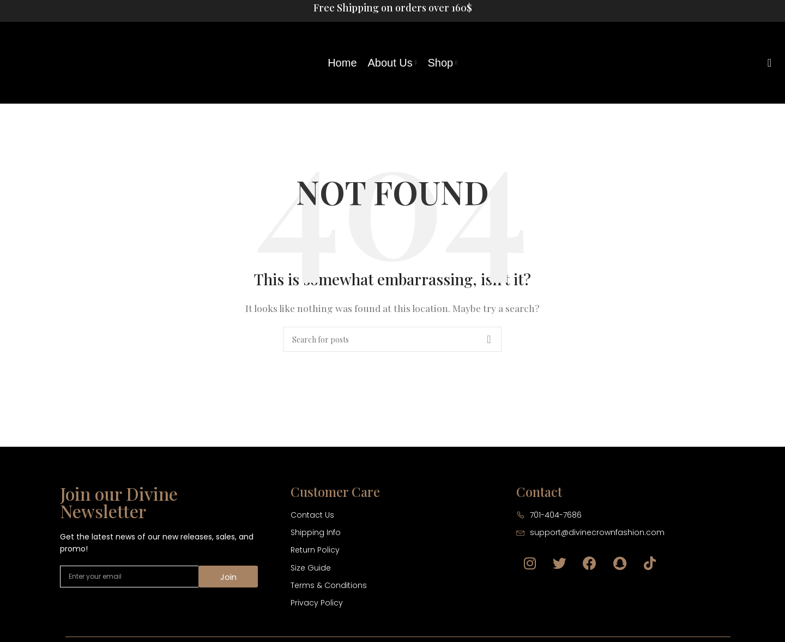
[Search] (765, 63)
